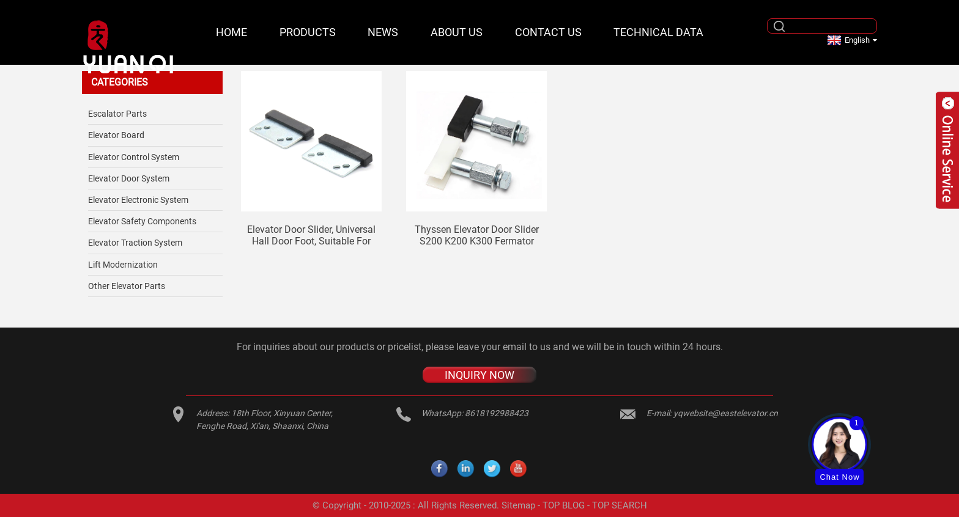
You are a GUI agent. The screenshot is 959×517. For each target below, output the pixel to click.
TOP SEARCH (619, 505)
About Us (457, 32)
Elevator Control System (133, 157)
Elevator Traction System (135, 243)
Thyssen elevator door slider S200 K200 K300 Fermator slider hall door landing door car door (476, 235)
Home (231, 32)
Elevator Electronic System (138, 200)
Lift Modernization (123, 265)
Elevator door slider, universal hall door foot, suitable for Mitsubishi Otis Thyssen (311, 235)
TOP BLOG (563, 505)
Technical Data (658, 32)
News (383, 32)
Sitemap (518, 505)
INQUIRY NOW (479, 375)
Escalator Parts (117, 114)
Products (308, 32)
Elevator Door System (128, 178)
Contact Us (548, 32)
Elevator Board (116, 135)
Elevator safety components (142, 221)
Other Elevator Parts (126, 286)
